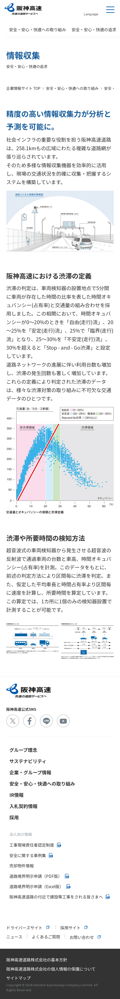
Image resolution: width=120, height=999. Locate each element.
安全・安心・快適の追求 (94, 29)
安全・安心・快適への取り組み (37, 29)
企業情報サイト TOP (23, 88)
